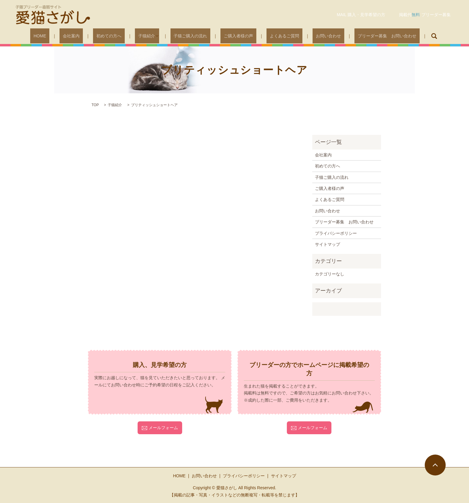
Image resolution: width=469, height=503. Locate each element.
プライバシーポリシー (336, 233)
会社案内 (89, 35)
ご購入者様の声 (233, 35)
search (406, 35)
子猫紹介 (151, 35)
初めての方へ (120, 35)
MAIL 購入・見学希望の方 (361, 14)
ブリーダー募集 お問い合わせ (362, 35)
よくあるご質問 (273, 35)
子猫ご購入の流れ (192, 35)
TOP (95, 105)
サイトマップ (327, 244)
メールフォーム (160, 427)
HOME (64, 35)
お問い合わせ (310, 35)
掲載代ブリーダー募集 (425, 14)
